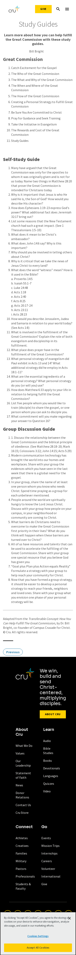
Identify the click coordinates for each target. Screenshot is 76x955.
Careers (46, 861)
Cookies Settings (37, 937)
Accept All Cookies (38, 949)
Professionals (25, 876)
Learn (48, 729)
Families (21, 853)
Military (21, 861)
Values (20, 753)
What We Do (24, 746)
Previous (12, 652)
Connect (24, 826)
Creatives (22, 846)
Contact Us (23, 805)
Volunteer (48, 869)
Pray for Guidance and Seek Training (36, 118)
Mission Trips (50, 846)
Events (46, 838)
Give (43, 9)
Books (47, 761)
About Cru (53, 714)
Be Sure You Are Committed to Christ (36, 112)
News (19, 785)
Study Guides (20, 141)
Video (47, 791)
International (50, 876)
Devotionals (51, 768)
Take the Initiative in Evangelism (34, 124)
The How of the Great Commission (35, 96)
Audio (47, 741)
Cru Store (22, 813)
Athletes (22, 838)
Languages (50, 776)
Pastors (21, 869)
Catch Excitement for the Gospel (34, 68)
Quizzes (48, 784)
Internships (49, 853)
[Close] (69, 919)
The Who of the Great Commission (35, 74)
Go (44, 826)
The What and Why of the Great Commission (42, 80)
